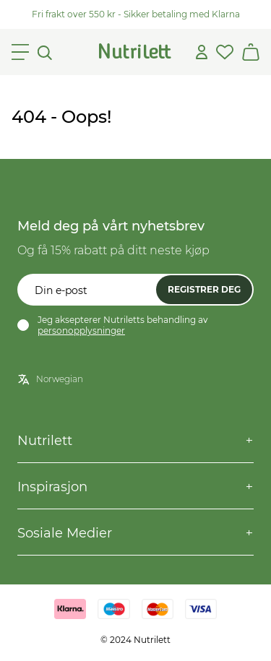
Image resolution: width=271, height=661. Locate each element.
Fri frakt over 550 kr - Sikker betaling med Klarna (136, 14)
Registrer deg (204, 289)
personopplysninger (81, 330)
